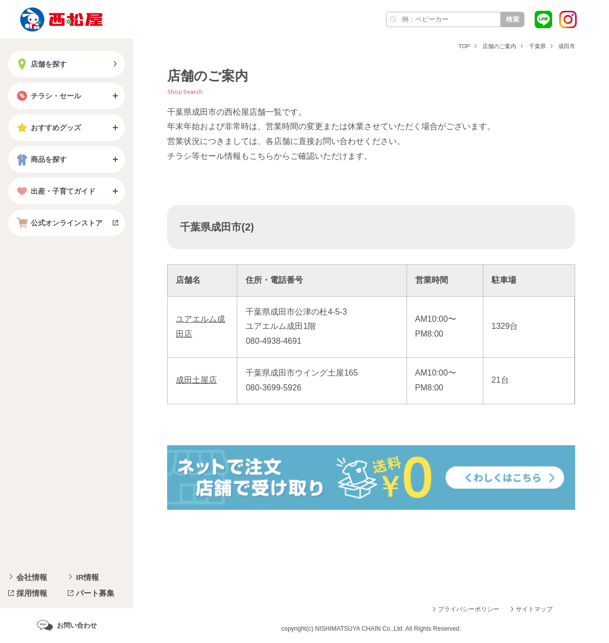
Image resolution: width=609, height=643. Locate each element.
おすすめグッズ (47, 127)
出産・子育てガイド (54, 191)
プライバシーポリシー (468, 609)
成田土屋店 (196, 380)
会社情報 (31, 577)
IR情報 (87, 577)
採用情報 (31, 593)
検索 (512, 19)
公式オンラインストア (58, 223)
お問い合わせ (77, 625)
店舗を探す (40, 64)
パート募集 (95, 593)
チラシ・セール (47, 95)
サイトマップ (534, 609)
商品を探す (40, 159)
